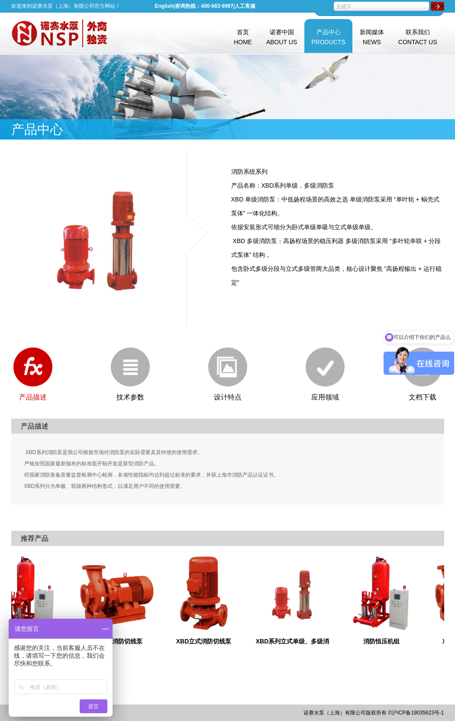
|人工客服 (244, 6)
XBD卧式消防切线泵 (120, 641)
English (164, 6)
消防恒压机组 (386, 641)
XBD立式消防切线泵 (209, 641)
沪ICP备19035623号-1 (418, 713)
